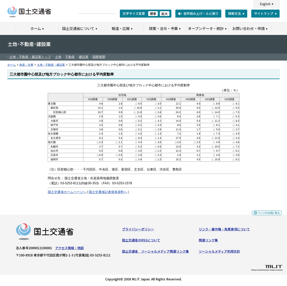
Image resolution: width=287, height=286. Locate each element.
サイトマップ (263, 13)
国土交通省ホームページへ (67, 192)
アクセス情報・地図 (69, 249)
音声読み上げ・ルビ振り (200, 13)
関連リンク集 (208, 241)
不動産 (70, 57)
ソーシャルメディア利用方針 (219, 252)
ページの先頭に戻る (265, 216)
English (265, 3)
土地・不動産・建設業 (51, 64)
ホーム (11, 64)
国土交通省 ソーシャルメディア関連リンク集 (155, 252)
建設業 (83, 57)
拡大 (164, 13)
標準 (153, 13)
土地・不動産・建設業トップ (30, 57)
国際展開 (98, 57)
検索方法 (234, 13)
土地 (58, 57)
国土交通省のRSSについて (141, 241)
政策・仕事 (26, 64)
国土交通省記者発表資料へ (108, 192)
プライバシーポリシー (138, 230)
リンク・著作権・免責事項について (224, 230)
